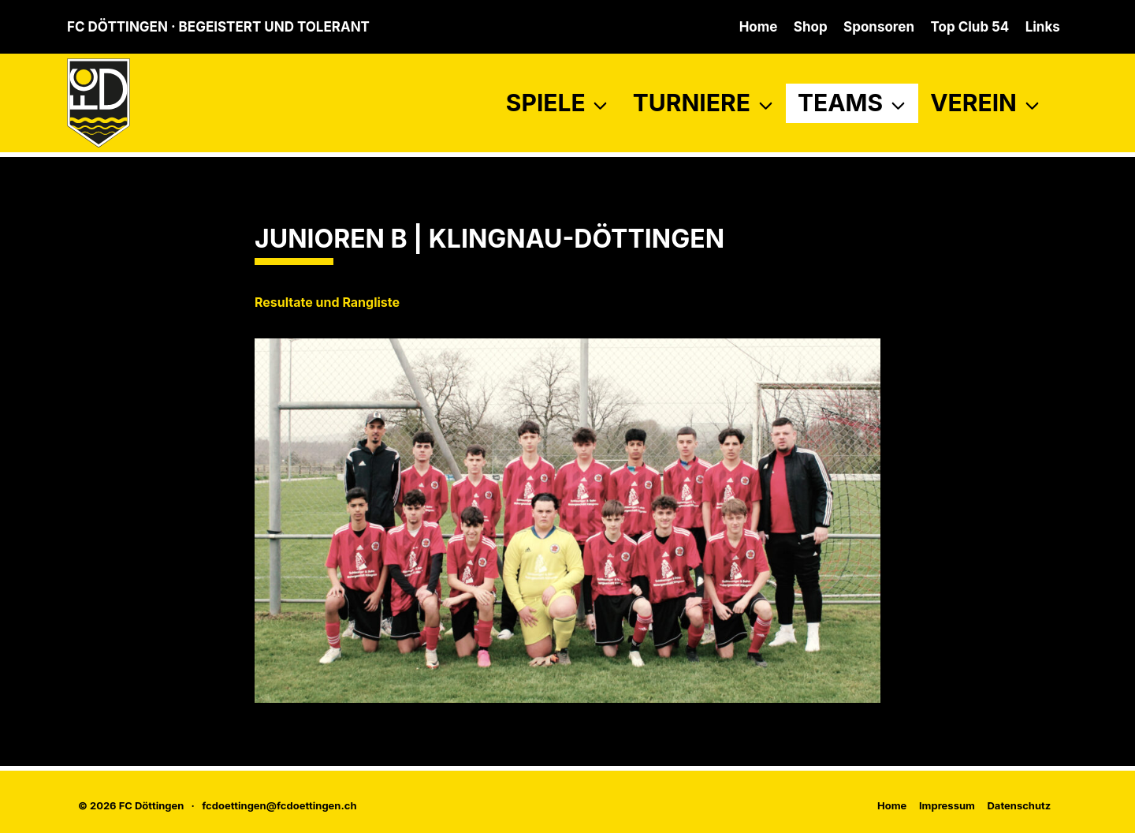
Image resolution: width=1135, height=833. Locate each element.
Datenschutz (1019, 805)
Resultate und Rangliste (327, 302)
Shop (811, 27)
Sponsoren (878, 27)
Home (758, 27)
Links (1042, 27)
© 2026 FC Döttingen (131, 805)
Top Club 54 (969, 27)
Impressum (947, 805)
